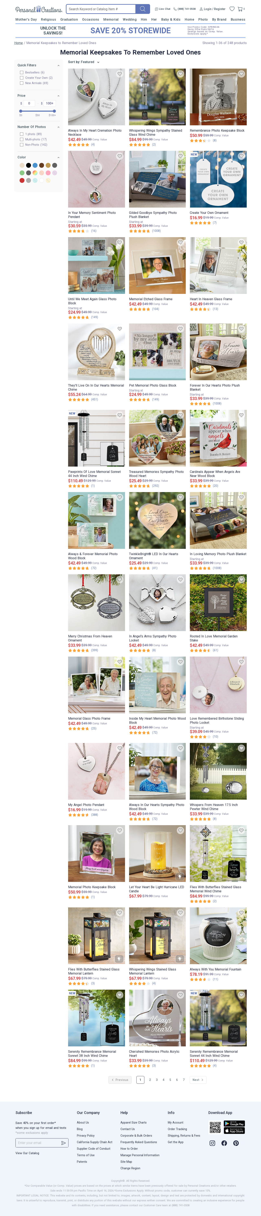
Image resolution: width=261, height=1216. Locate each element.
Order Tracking (177, 1129)
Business (238, 19)
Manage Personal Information (140, 1155)
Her (154, 19)
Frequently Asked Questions (139, 1142)
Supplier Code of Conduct (93, 1148)
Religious (48, 19)
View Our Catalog (27, 1153)
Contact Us (128, 1129)
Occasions (90, 19)
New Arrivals (36, 83)
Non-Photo (36, 144)
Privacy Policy (86, 1135)
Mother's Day (26, 19)
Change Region (130, 1168)
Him (144, 19)
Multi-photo (36, 139)
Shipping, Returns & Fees (184, 1135)
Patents (82, 1161)
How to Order (129, 1148)
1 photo (33, 134)
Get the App (176, 1142)
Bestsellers (34, 72)
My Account (175, 1122)
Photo (203, 19)
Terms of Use (86, 1155)
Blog (80, 1129)
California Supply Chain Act (94, 1142)
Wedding (130, 19)
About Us (83, 1122)
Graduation (69, 19)
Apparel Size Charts (134, 1122)
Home (189, 19)
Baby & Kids (171, 19)
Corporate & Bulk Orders (136, 1135)
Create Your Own (39, 77)
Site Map (126, 1161)
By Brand (219, 19)
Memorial (110, 19)
